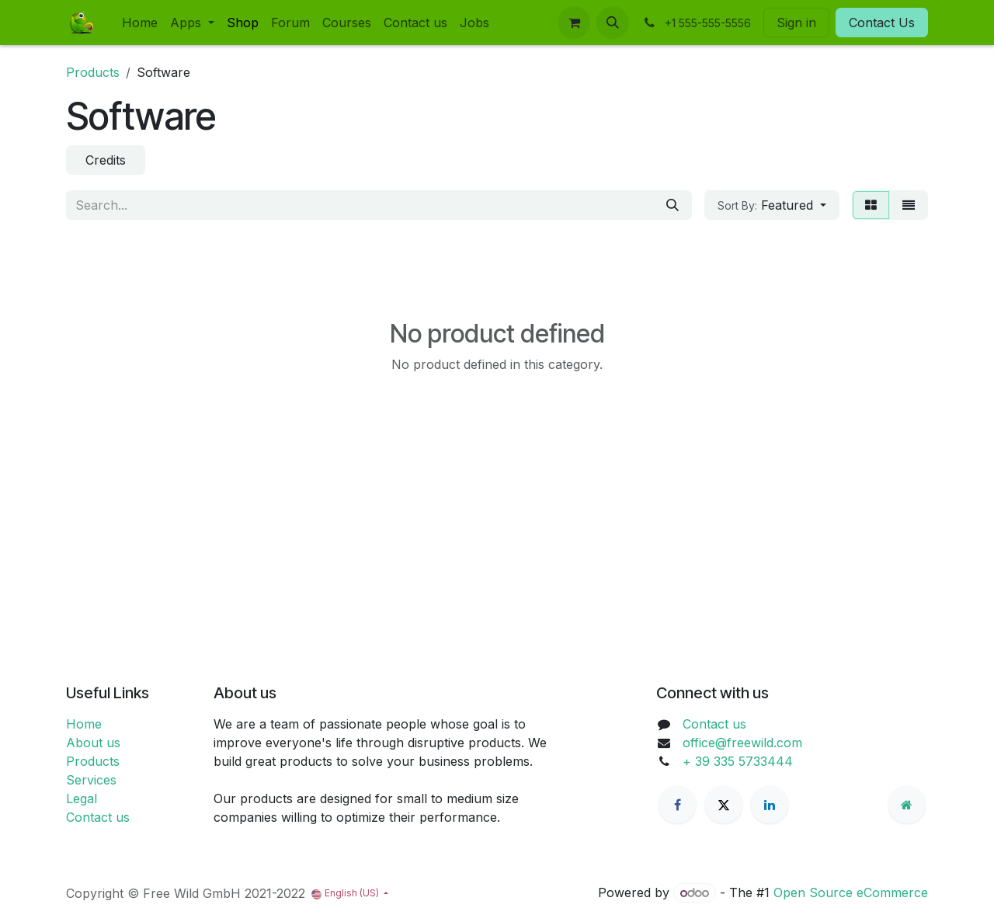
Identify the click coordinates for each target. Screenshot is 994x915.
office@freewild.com (742, 742)
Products (93, 72)
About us (93, 742)
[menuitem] (140, 22)
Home (84, 724)
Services (91, 780)
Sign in (796, 22)
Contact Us (882, 22)
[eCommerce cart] (574, 22)
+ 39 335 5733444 (738, 761)
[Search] (672, 205)
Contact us (98, 817)
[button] (612, 22)
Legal (81, 798)
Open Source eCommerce (850, 892)
